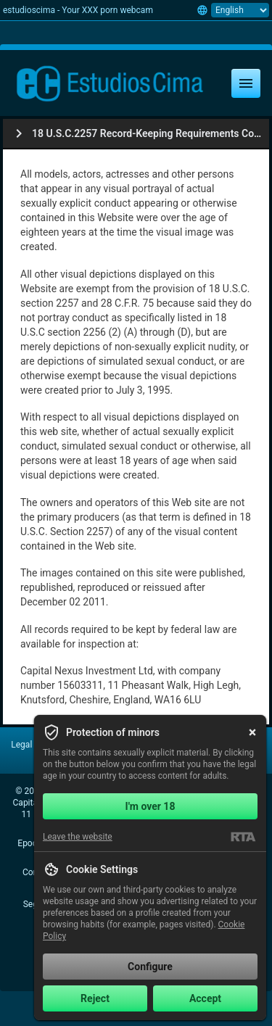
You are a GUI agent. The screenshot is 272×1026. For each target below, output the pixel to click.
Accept (205, 998)
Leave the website (77, 837)
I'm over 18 (150, 806)
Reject (95, 998)
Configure (150, 966)
